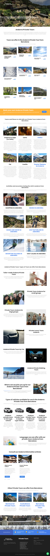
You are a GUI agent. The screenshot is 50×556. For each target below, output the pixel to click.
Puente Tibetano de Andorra (40, 159)
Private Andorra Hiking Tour (37, 74)
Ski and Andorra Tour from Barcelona (23, 74)
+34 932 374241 (6, 1)
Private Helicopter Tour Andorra (37, 59)
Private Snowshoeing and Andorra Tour (8, 77)
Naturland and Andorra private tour (7, 94)
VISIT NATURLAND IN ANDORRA (36, 225)
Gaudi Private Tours (22, 544)
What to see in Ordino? (8, 463)
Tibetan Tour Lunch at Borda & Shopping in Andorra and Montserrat (7, 58)
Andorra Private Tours (23, 545)
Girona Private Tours (23, 547)
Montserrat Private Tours (10, 503)
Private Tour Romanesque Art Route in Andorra (22, 93)
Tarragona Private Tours (23, 546)
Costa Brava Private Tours (25, 503)
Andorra (9, 477)
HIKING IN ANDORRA (36, 202)
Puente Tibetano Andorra (24, 463)
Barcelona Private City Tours (40, 504)
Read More (7, 474)
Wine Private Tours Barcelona (24, 548)
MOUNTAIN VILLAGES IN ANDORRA (14, 249)
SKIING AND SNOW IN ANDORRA (13, 225)
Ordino (40, 132)
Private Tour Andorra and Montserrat (21, 56)
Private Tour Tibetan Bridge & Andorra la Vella (38, 95)
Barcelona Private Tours (7, 386)
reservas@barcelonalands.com (15, 1)
